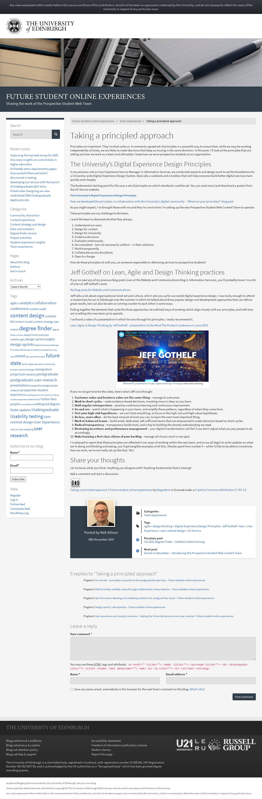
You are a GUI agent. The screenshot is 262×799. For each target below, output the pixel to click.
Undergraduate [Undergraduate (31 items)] (45, 409)
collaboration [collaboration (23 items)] (45, 302)
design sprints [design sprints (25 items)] (22, 344)
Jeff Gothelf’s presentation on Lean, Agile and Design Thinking (152, 383)
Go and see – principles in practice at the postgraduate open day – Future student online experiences (150, 580)
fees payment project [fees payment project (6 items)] (35, 356)
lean (242, 526)
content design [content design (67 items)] (27, 315)
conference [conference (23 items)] (19, 308)
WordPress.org (19, 513)
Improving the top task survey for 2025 (34, 155)
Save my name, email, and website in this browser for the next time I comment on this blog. (137, 689)
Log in (14, 500)
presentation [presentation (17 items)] (19, 385)
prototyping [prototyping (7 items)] (31, 394)
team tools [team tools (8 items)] (34, 399)
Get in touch (18, 271)
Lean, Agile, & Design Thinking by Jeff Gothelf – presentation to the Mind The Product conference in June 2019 (139, 325)
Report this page (101, 754)
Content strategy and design (28, 224)
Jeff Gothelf (229, 526)
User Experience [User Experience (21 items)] (47, 422)
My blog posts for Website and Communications (100, 290)
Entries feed (17, 504)
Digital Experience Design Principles (197, 526)
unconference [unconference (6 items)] (27, 404)
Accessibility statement (106, 741)
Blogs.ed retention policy (22, 750)
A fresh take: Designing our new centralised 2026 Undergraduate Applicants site (30, 195)
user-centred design (172, 531)
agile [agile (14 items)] (13, 303)
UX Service (194, 531)
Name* (31, 455)
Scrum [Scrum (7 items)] (41, 394)
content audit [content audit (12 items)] (37, 309)
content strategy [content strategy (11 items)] (43, 321)
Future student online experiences (75, 97)
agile (147, 526)
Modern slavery (101, 750)
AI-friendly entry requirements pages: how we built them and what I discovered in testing (33, 173)
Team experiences (21, 246)
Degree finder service (23, 233)
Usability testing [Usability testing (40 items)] (26, 416)
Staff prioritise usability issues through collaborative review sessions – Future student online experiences (152, 589)
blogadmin (164, 490)
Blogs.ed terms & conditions (24, 741)
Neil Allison (109, 532)
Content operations (22, 220)
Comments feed (20, 509)
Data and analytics (22, 229)
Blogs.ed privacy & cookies (23, 745)
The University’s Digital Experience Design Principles (103, 195)
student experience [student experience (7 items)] (19, 399)
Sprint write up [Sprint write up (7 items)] (52, 394)
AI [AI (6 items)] (18, 303)
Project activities (21, 238)
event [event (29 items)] (20, 356)
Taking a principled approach (88, 490)
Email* (31, 468)
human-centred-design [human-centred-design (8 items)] (22, 369)
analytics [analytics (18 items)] (27, 303)
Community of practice (24, 215)
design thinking (162, 526)
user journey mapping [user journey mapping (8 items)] (21, 429)
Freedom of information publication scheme (119, 745)
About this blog (19, 262)
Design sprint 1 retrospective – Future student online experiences (130, 607)
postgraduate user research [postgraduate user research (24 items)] (33, 379)
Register (15, 495)
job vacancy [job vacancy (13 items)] (29, 374)
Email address (176, 674)
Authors (15, 267)
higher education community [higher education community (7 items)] (41, 364)
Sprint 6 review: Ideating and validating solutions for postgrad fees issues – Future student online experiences (154, 598)
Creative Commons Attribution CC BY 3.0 (220, 490)
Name (75, 674)
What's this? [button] (197, 689)
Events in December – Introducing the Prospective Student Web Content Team (193, 553)
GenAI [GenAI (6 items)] (24, 364)
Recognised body (109, 766)
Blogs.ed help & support (21, 754)
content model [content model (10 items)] (23, 321)
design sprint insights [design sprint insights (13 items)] (40, 339)
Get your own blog (86, 783)
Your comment (81, 634)
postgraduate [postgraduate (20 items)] (47, 374)
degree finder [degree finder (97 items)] (35, 328)
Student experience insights (27, 242)
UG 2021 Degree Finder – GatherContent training (174, 542)
